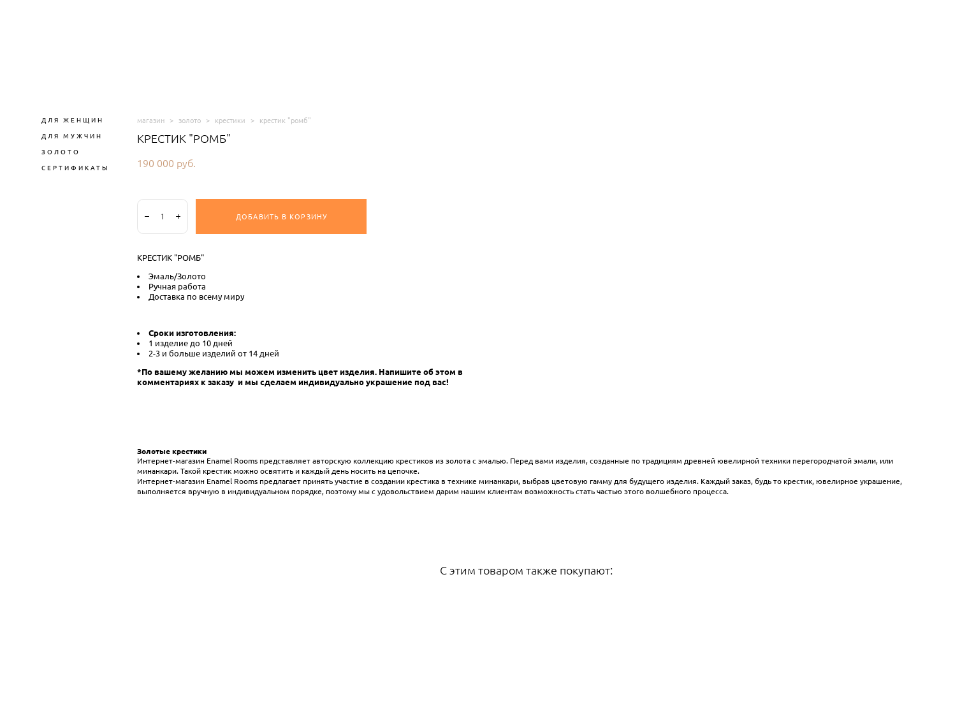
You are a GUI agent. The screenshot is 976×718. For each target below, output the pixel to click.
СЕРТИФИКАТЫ (75, 168)
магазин (150, 120)
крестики (230, 120)
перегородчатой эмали (834, 461)
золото (189, 120)
